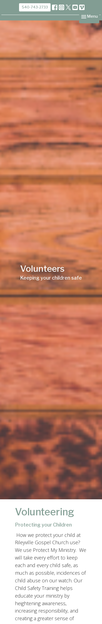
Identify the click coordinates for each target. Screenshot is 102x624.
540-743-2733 (35, 7)
